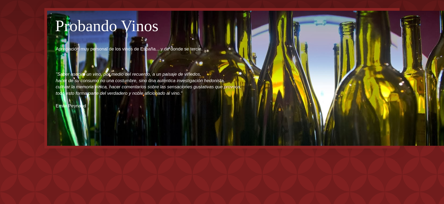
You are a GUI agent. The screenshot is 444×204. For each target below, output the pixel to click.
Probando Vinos (106, 26)
